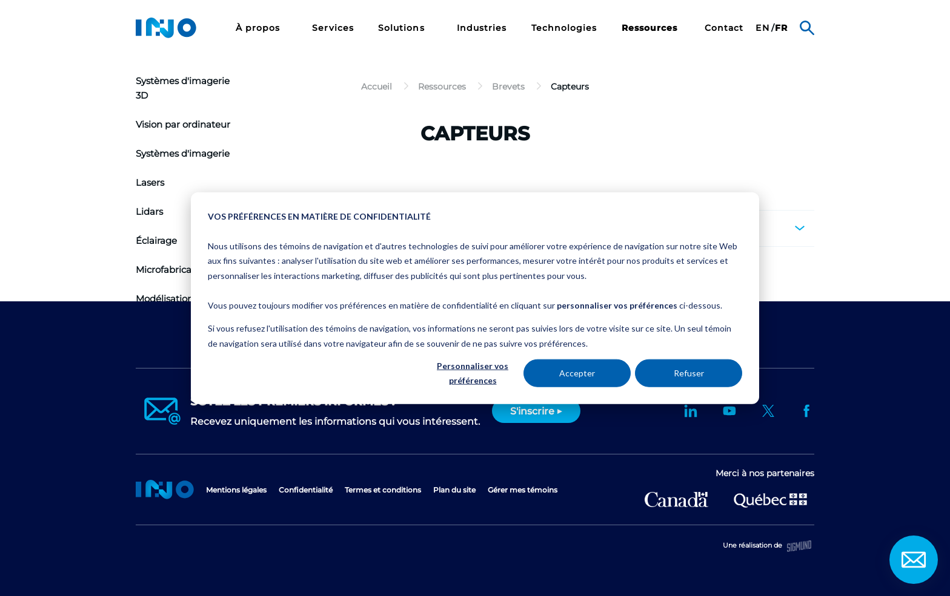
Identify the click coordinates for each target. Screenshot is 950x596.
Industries (482, 28)
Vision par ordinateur (183, 124)
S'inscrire (532, 411)
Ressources (650, 28)
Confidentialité (306, 489)
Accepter (577, 373)
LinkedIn (690, 411)
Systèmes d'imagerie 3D (183, 88)
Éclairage (156, 240)
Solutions (403, 28)
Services (333, 28)
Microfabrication (172, 269)
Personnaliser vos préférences (472, 372)
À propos (260, 28)
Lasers (150, 182)
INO (166, 28)
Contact (724, 28)
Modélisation (164, 298)
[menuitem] (262, 27)
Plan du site (454, 489)
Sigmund (799, 546)
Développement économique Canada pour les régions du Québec (676, 499)
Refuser (689, 373)
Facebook (807, 411)
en (762, 28)
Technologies (564, 28)
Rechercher (807, 28)
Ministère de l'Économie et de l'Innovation (770, 499)
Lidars (149, 211)
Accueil (165, 489)
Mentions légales (236, 489)
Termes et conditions (383, 489)
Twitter (768, 411)
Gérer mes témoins (522, 489)
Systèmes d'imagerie (183, 153)
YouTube (729, 411)
